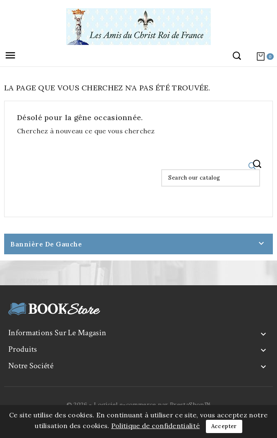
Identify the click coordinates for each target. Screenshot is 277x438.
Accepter (224, 426)
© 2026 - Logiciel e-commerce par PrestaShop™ (139, 404)
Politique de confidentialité (155, 425)
